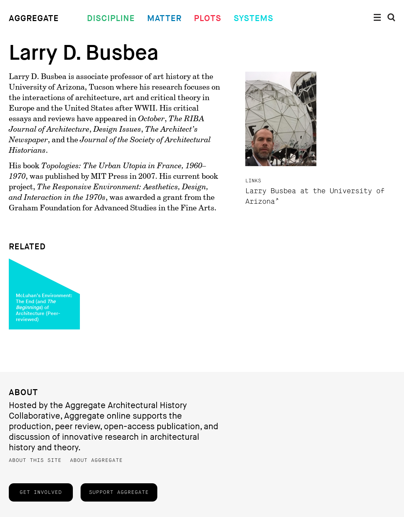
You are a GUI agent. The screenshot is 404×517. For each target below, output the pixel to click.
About (23, 392)
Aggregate (34, 18)
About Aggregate (96, 460)
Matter (164, 18)
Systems (253, 18)
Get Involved (41, 492)
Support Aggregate (119, 492)
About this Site (35, 460)
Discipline (111, 18)
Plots (207, 18)
